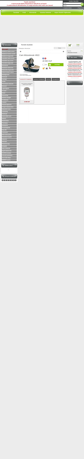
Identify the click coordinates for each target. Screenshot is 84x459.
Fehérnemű (5, 132)
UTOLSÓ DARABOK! (7, 155)
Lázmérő (4, 102)
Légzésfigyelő (5, 88)
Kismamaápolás (6, 127)
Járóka (3, 81)
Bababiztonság (6, 143)
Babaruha (4, 139)
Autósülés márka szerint (8, 58)
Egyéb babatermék (6, 150)
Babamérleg (5, 95)
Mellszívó (4, 86)
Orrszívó (4, 90)
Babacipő (4, 141)
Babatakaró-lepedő (7, 137)
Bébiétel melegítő (6, 97)
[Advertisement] (42, 29)
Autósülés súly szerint (7, 60)
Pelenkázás (5, 123)
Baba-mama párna (6, 134)
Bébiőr (3, 93)
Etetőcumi (4, 113)
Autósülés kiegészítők (7, 63)
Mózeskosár (5, 65)
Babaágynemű (5, 74)
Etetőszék (4, 77)
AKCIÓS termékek (6, 153)
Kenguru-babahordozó (7, 107)
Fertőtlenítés (5, 100)
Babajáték (4, 146)
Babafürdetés (5, 120)
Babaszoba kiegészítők (8, 70)
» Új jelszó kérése (67, 8)
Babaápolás (5, 125)
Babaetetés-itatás (6, 109)
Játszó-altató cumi (6, 116)
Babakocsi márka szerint (8, 51)
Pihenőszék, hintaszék (7, 83)
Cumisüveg (5, 111)
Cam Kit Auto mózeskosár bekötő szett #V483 (27, 84)
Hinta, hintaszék (6, 148)
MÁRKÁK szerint (6, 160)
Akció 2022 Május (6, 157)
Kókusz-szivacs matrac (8, 72)
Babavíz (4, 118)
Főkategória (21, 48)
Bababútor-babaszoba (7, 67)
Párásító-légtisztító (6, 104)
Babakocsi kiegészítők (7, 56)
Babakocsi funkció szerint (8, 53)
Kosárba (57, 64)
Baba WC (4, 130)
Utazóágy (4, 79)
